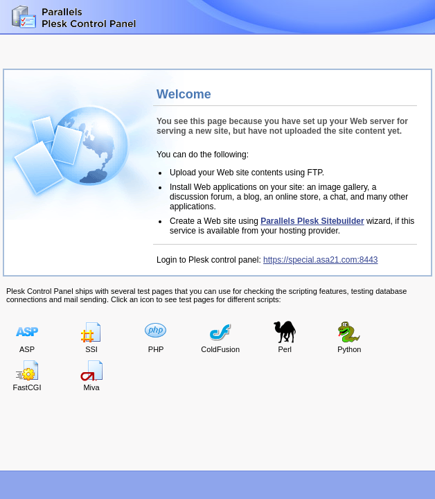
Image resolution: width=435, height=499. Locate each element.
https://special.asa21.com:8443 (320, 260)
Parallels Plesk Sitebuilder (312, 221)
